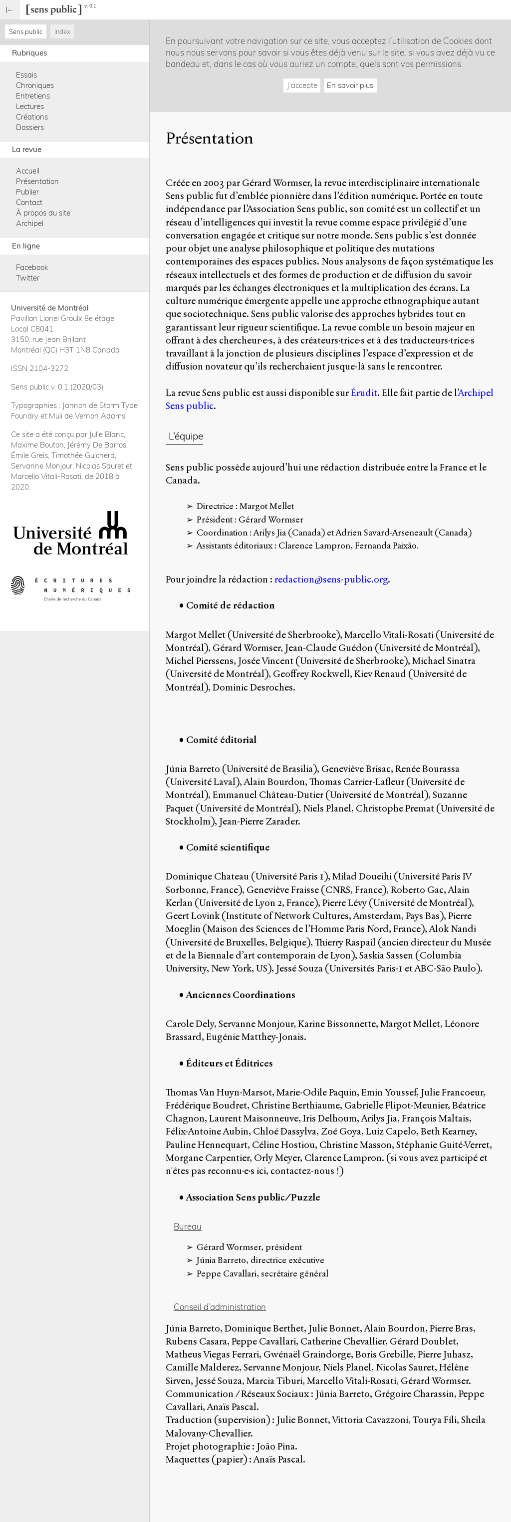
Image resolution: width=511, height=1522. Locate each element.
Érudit (364, 392)
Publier (27, 191)
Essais (26, 75)
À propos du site (43, 213)
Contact (29, 202)
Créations (32, 117)
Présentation (37, 181)
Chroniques (35, 85)
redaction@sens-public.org (331, 579)
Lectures (30, 106)
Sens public (25, 32)
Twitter (27, 277)
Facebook (32, 267)
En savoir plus (350, 85)
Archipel (29, 223)
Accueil (27, 171)
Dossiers (30, 127)
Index (62, 32)
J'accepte (302, 85)
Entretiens (33, 95)
